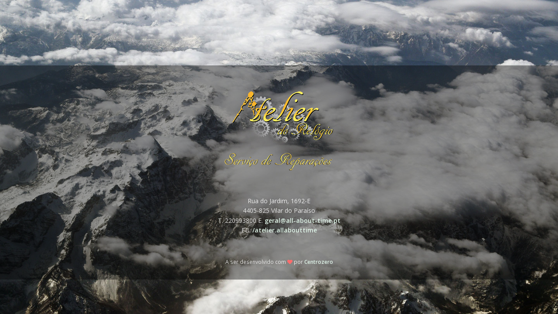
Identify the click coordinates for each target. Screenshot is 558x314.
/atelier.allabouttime (284, 230)
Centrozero (318, 261)
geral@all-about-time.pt (302, 220)
